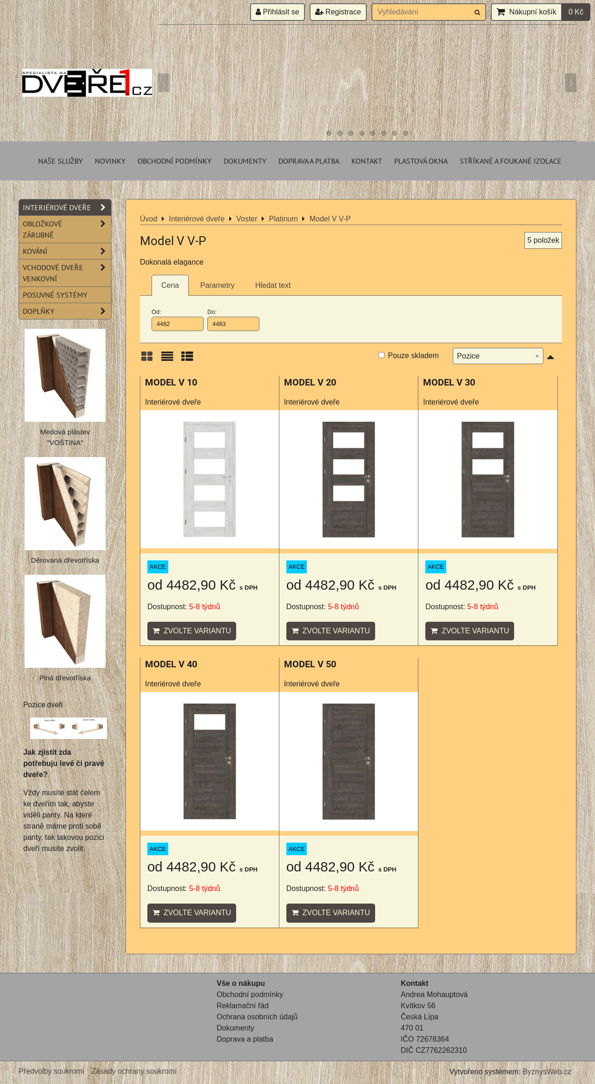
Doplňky (67, 311)
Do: (233, 319)
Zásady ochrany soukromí (134, 1071)
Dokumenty (245, 161)
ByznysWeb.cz (546, 1072)
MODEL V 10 (171, 382)
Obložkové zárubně (67, 229)
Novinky (110, 161)
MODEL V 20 (310, 382)
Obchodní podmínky (175, 161)
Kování (67, 251)
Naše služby (60, 161)
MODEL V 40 (171, 664)
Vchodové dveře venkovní (67, 272)
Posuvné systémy (55, 294)
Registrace (338, 12)
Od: (178, 319)
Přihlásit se (277, 12)
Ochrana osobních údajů (257, 1017)
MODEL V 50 (310, 664)
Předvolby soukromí (51, 1071)
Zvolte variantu (191, 631)
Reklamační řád (243, 1006)
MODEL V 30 (449, 382)
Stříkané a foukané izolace (511, 161)
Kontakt (366, 161)
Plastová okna (421, 161)
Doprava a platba (308, 161)
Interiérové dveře (67, 207)
